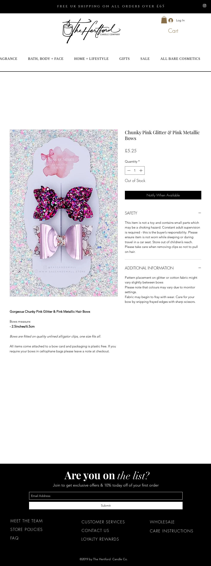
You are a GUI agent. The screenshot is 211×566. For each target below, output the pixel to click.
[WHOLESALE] (175, 522)
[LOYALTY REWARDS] (106, 539)
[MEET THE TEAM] (35, 520)
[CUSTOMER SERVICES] (107, 522)
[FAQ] (35, 538)
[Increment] (141, 170)
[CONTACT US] (107, 530)
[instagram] (204, 5)
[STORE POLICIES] (35, 529)
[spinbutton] (134, 170)
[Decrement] (128, 170)
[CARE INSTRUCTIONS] (175, 531)
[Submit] (106, 505)
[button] (164, 19)
